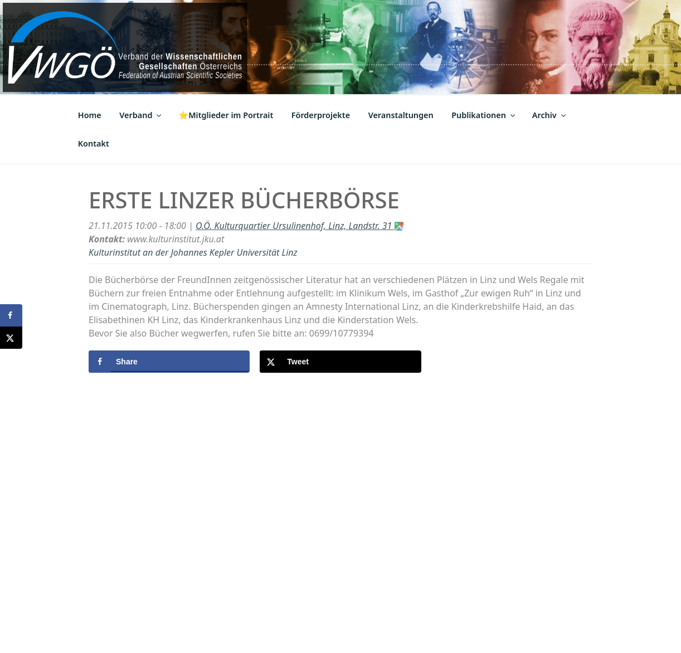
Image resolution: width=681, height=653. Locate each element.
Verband (141, 115)
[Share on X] (340, 361)
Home (89, 115)
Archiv (549, 115)
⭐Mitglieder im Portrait (225, 115)
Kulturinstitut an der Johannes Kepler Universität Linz (193, 252)
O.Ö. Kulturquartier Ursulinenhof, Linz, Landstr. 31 (299, 226)
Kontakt (93, 143)
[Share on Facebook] (169, 361)
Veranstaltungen (401, 115)
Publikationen (484, 115)
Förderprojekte (320, 115)
